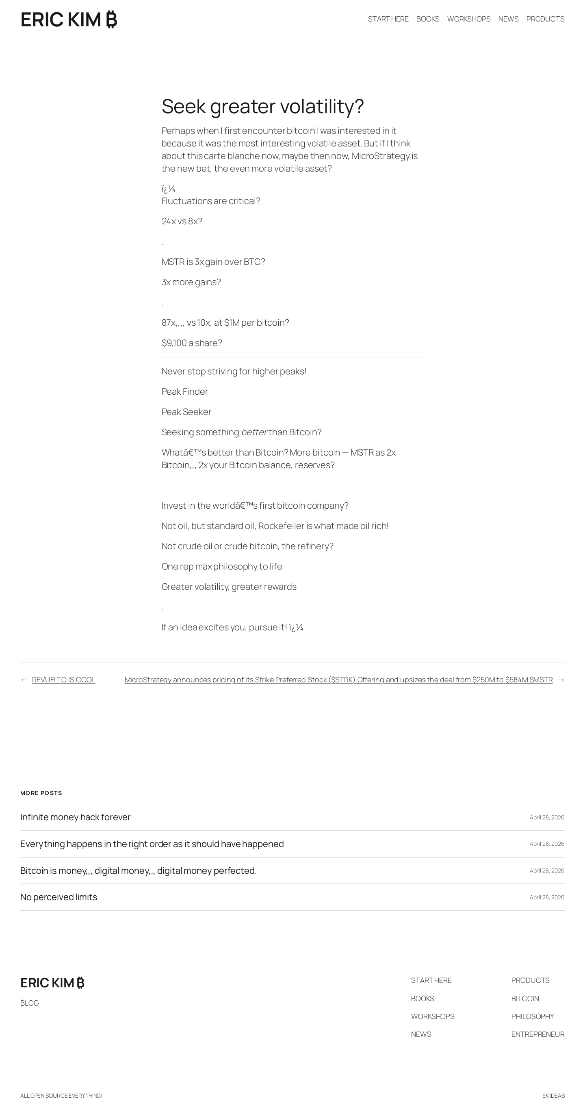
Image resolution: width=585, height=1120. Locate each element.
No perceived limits (59, 897)
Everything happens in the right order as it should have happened (152, 844)
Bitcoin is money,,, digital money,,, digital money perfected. (138, 871)
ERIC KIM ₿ (68, 19)
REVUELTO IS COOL (63, 679)
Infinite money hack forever (75, 817)
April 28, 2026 (547, 817)
